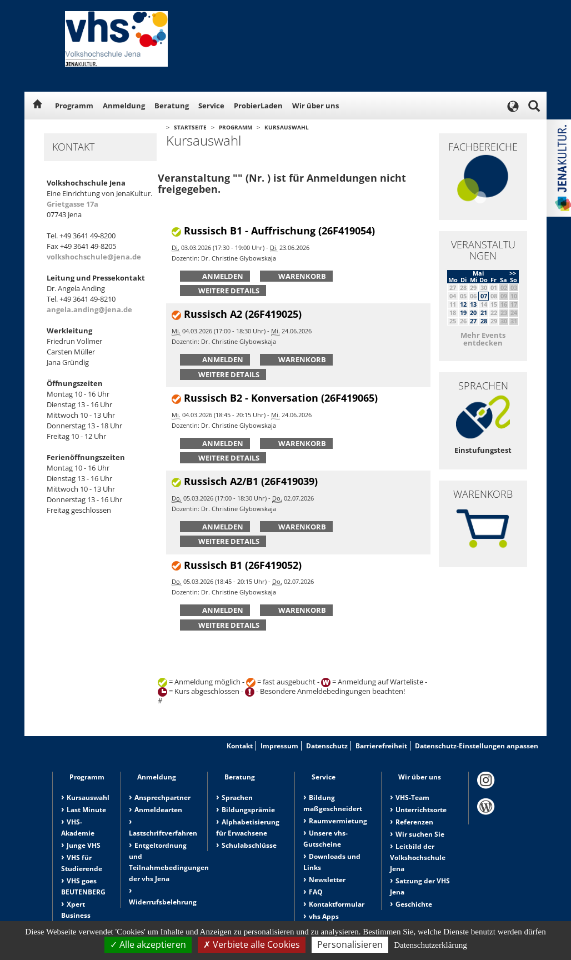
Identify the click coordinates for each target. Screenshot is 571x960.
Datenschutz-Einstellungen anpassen (476, 746)
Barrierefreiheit (381, 746)
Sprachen (237, 797)
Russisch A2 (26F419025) (243, 314)
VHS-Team (412, 797)
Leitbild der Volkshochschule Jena (417, 857)
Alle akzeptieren (148, 944)
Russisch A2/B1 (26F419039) (251, 481)
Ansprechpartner (162, 797)
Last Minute (86, 809)
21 (483, 312)
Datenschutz (327, 746)
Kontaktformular (336, 904)
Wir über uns (315, 106)
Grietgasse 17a (72, 204)
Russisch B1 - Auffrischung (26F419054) (279, 230)
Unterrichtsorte (421, 809)
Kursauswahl (286, 127)
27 (473, 321)
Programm (74, 106)
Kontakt (240, 746)
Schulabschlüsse (249, 845)
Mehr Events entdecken (482, 339)
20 (473, 312)
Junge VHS (84, 845)
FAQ (316, 892)
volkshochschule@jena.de (94, 257)
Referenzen (414, 822)
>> (512, 273)
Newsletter (327, 879)
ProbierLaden (258, 106)
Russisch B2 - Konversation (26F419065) (281, 397)
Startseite (190, 127)
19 (463, 312)
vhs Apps (324, 916)
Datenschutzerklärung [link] (430, 945)
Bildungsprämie (248, 809)
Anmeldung (124, 106)
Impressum (279, 746)
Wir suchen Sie (419, 834)
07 (483, 296)
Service (211, 106)
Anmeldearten (158, 809)
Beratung (171, 106)
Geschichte (413, 904)
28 (483, 321)
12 (463, 304)
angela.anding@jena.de (89, 309)
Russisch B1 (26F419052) (243, 565)
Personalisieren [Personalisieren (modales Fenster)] (350, 944)
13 (473, 304)
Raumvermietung (338, 821)
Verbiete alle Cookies (251, 944)
